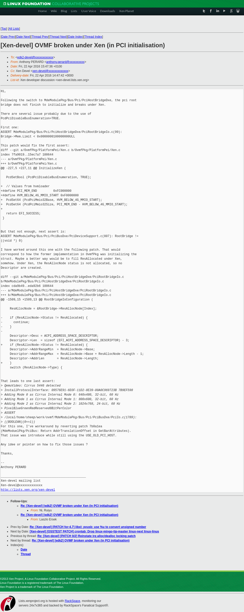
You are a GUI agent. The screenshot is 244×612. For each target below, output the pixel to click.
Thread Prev (39, 37)
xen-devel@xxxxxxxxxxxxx (50, 71)
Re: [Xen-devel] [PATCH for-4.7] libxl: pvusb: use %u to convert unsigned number (88, 527)
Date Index (75, 37)
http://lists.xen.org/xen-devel (28, 490)
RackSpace (72, 601)
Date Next (23, 37)
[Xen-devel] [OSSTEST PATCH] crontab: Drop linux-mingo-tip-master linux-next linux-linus (94, 531)
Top (3, 28)
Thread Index (93, 37)
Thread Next (58, 37)
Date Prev (8, 37)
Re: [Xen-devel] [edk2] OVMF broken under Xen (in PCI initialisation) (69, 506)
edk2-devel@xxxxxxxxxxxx (35, 57)
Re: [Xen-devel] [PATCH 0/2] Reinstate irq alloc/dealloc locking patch (86, 536)
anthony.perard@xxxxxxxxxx (65, 62)
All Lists (14, 28)
